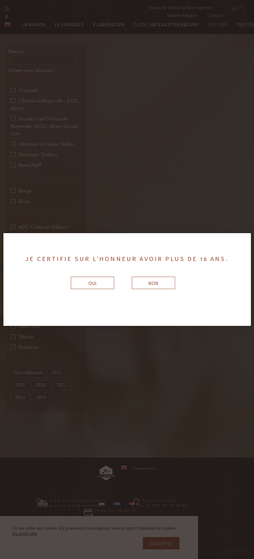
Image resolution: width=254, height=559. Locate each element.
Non (153, 283)
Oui (92, 283)
